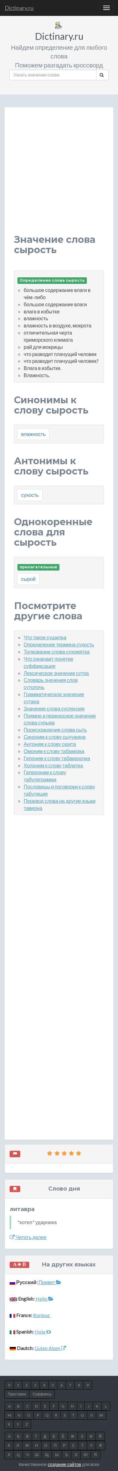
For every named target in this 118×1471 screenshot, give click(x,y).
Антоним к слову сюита (50, 744)
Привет (50, 1282)
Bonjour (42, 1315)
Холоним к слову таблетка (53, 765)
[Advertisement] (59, 175)
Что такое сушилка (45, 637)
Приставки (17, 1394)
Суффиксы (41, 1394)
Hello (44, 1299)
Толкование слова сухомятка (57, 652)
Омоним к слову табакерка (54, 751)
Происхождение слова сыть (55, 730)
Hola (43, 1332)
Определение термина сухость (59, 644)
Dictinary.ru (19, 7)
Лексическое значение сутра (56, 673)
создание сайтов (64, 1464)
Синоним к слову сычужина (55, 737)
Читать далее (28, 1237)
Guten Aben (50, 1348)
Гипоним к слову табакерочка (57, 758)
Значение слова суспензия (54, 708)
